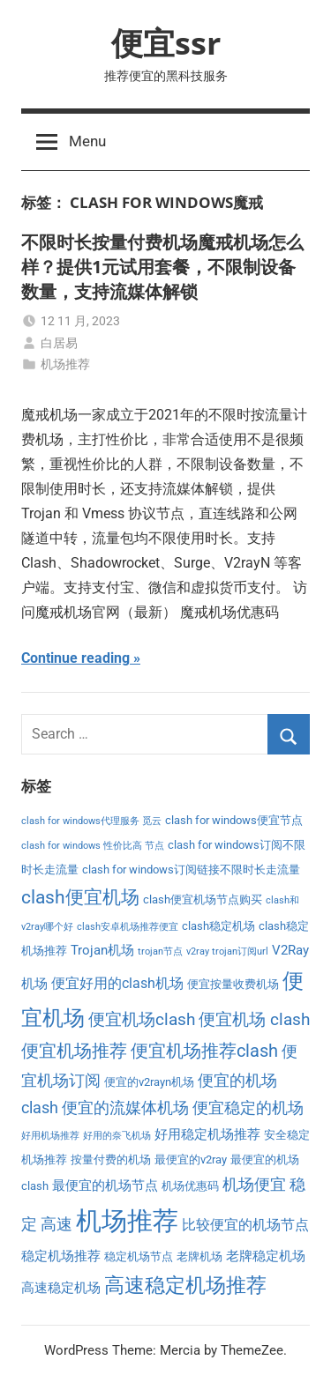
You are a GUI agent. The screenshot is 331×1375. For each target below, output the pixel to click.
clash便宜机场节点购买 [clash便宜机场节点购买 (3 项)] (202, 899)
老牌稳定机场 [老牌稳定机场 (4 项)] (265, 1256)
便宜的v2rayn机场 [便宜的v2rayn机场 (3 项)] (149, 1082)
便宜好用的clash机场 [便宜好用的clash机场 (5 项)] (117, 983)
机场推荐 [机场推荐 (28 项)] (127, 1221)
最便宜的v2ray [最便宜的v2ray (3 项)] (190, 1159)
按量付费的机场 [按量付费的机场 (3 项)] (111, 1159)
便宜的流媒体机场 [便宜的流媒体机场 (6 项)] (125, 1108)
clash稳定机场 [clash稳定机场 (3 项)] (218, 926)
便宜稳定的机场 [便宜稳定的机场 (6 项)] (248, 1108)
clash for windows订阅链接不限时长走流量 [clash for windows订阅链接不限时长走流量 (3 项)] (191, 869)
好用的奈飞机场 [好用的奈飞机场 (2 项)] (117, 1135)
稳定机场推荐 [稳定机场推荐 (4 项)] (61, 1256)
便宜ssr (166, 42)
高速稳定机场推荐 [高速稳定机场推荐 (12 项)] (185, 1285)
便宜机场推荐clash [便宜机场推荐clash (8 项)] (204, 1051)
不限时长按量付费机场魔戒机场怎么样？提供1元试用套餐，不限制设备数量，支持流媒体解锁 (162, 266)
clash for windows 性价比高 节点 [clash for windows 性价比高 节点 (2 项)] (92, 845)
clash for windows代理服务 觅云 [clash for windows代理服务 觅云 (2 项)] (91, 821)
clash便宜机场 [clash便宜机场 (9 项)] (80, 897)
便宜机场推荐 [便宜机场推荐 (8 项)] (74, 1051)
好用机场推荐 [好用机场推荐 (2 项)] (50, 1135)
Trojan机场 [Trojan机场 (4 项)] (102, 950)
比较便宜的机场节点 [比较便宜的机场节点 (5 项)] (245, 1224)
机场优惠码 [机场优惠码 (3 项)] (190, 1186)
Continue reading (75, 658)
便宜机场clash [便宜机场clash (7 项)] (141, 1019)
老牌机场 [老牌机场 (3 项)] (199, 1256)
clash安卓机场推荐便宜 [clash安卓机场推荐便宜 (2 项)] (127, 927)
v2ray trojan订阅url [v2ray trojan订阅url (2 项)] (227, 951)
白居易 (59, 343)
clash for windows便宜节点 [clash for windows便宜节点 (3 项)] (234, 820)
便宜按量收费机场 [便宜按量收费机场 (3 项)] (233, 984)
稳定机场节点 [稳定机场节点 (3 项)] (138, 1256)
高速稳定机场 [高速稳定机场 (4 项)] (61, 1288)
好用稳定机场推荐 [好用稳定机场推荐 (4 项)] (207, 1134)
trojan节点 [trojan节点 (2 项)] (160, 951)
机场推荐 (65, 364)
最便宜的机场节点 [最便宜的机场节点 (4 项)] (105, 1185)
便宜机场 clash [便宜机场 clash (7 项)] (254, 1019)
